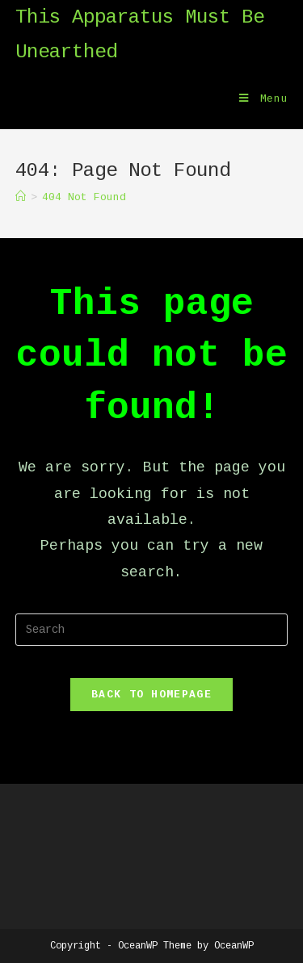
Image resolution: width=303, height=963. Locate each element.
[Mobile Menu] (263, 99)
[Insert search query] (151, 629)
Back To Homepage (151, 695)
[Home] (20, 197)
